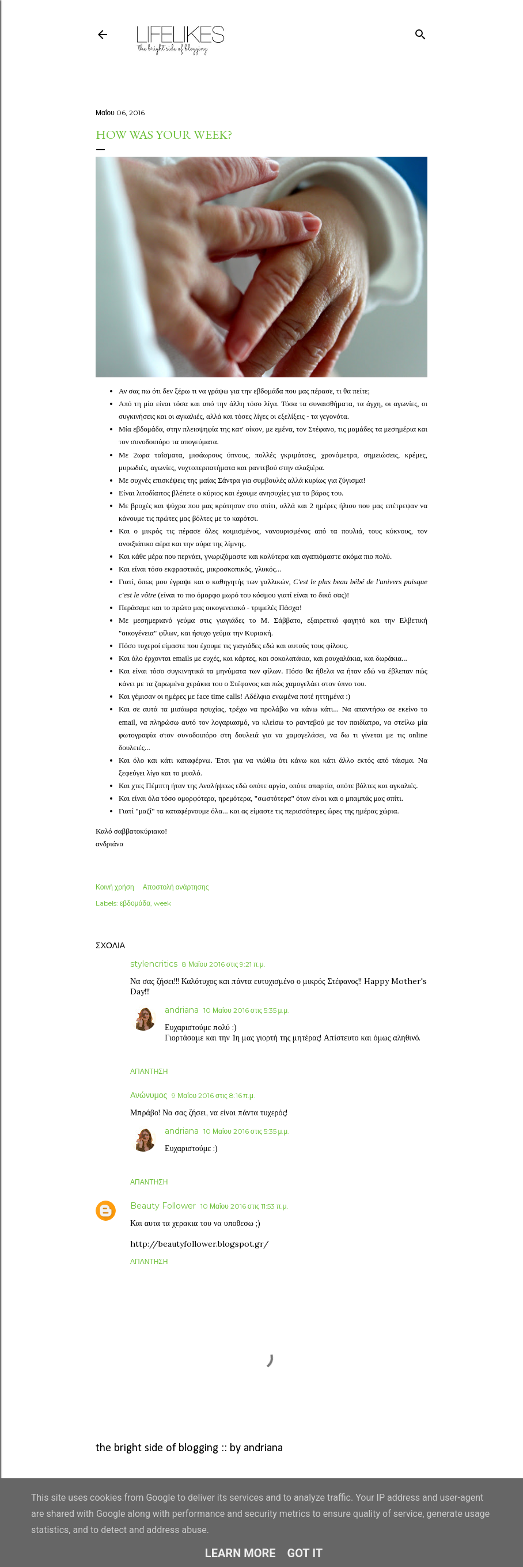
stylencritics (153, 964)
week (162, 903)
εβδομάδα (135, 903)
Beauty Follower (163, 1206)
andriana (182, 1010)
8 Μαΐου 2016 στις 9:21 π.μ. (224, 964)
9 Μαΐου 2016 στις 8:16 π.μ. (213, 1095)
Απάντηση (149, 1071)
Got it (305, 1553)
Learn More (240, 1553)
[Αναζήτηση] (420, 32)
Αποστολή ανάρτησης (176, 887)
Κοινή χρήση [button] (115, 887)
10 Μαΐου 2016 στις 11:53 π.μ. (244, 1206)
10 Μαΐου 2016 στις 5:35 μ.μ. (246, 1010)
